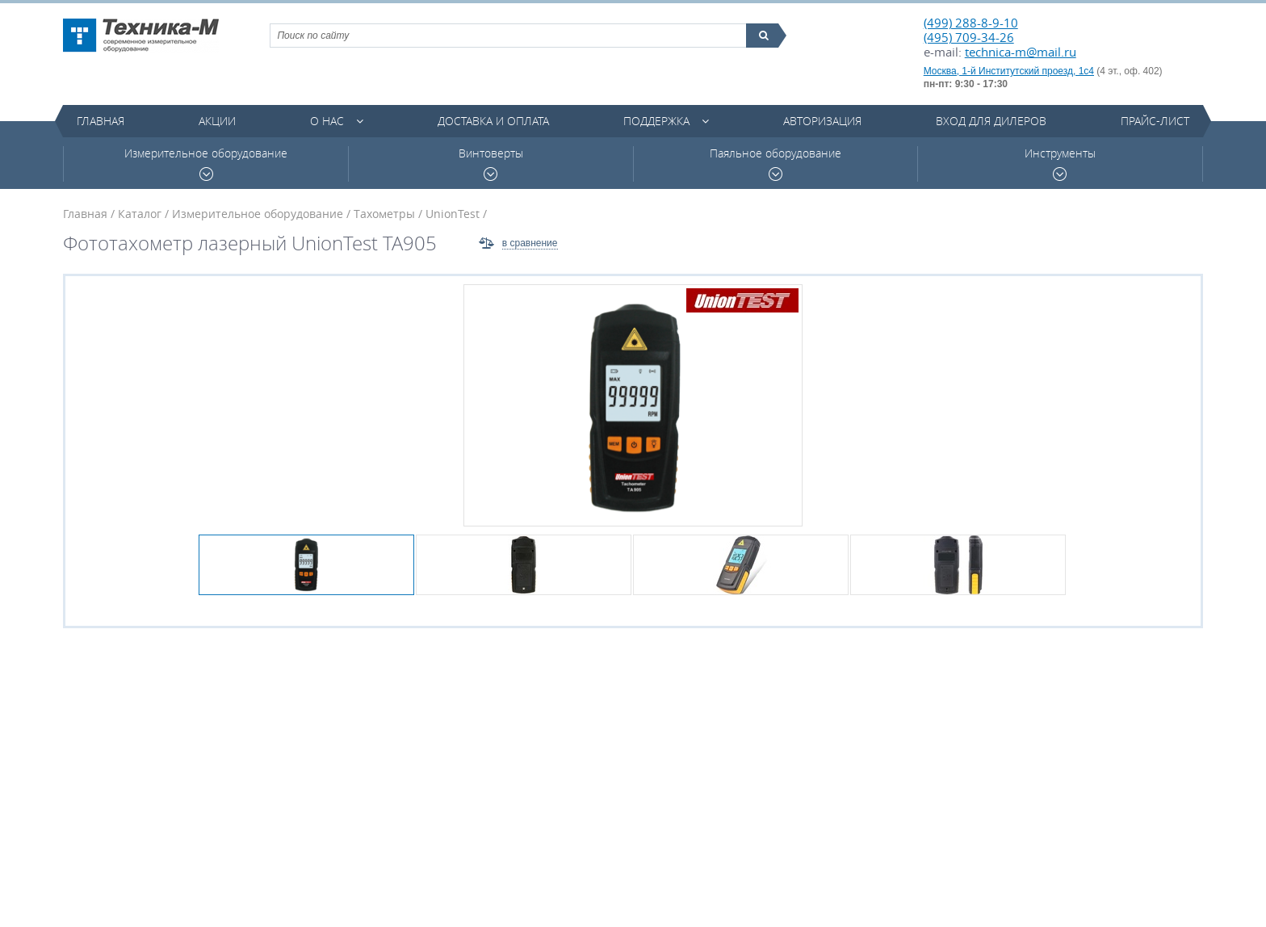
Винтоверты (491, 163)
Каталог (139, 213)
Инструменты (1060, 163)
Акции (217, 120)
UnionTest (452, 213)
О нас (327, 120)
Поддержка (656, 120)
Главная (100, 120)
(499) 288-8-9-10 (971, 23)
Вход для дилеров (991, 120)
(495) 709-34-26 (969, 37)
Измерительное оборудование (205, 163)
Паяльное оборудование (775, 163)
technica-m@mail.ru (1020, 52)
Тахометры (384, 213)
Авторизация (822, 120)
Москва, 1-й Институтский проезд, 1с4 (1009, 71)
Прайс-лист (1155, 120)
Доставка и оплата (493, 120)
